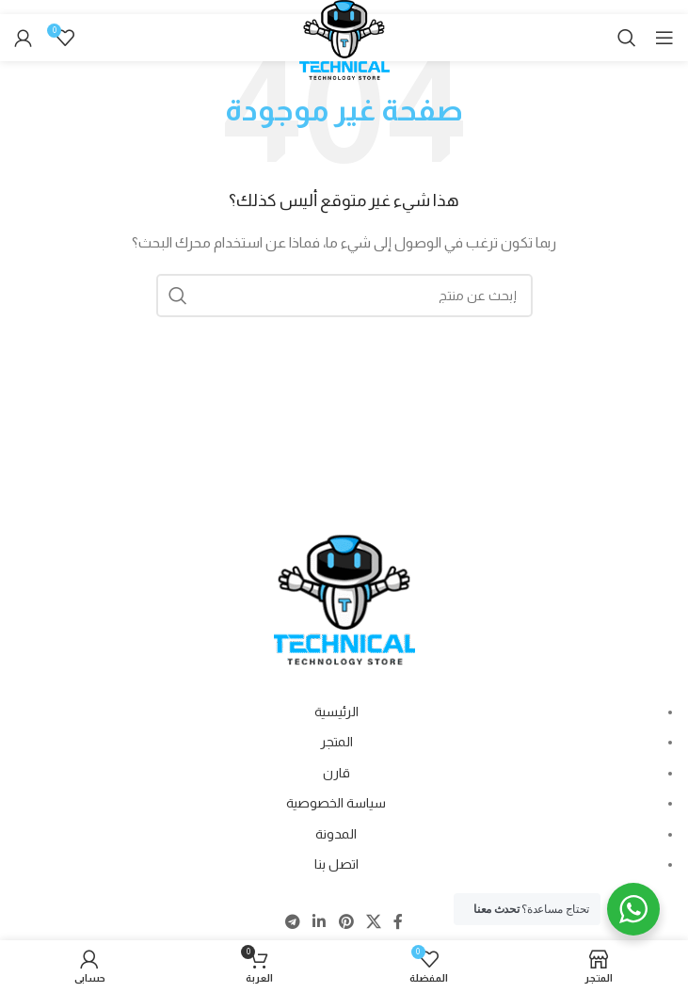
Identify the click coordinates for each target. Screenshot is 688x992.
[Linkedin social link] (319, 921)
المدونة (336, 833)
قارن (336, 772)
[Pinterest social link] (346, 921)
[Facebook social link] (397, 921)
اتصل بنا (336, 864)
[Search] (627, 37)
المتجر (336, 741)
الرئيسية (336, 711)
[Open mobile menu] (664, 37)
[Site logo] (344, 48)
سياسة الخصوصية (336, 802)
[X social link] (373, 921)
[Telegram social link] (292, 921)
